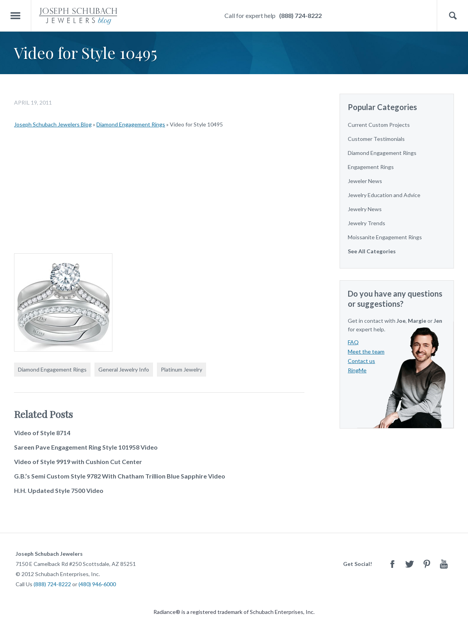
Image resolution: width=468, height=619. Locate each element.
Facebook (392, 563)
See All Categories (372, 251)
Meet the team (366, 351)
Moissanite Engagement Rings (385, 237)
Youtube (443, 563)
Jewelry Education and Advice (384, 195)
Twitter (409, 563)
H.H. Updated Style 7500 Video (58, 490)
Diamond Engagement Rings (130, 124)
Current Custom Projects (379, 124)
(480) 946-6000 (97, 584)
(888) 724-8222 (300, 15)
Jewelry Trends (366, 223)
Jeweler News (365, 181)
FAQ (353, 342)
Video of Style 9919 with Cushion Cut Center (78, 461)
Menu (16, 15)
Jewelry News (365, 209)
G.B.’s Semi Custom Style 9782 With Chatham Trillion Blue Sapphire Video (119, 476)
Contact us (361, 361)
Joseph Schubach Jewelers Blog (53, 124)
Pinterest (426, 563)
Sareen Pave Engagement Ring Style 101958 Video (86, 447)
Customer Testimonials (376, 138)
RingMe (357, 370)
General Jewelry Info (123, 369)
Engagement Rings (371, 167)
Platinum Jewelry (181, 369)
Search (452, 15)
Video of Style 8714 (42, 432)
